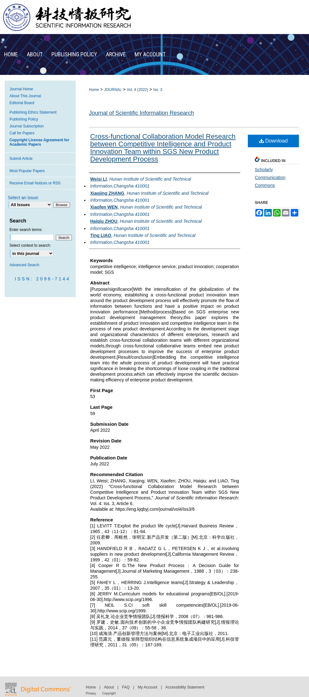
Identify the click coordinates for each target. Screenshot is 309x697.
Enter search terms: (26, 230)
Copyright (109, 693)
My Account (147, 687)
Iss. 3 (157, 89)
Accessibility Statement (185, 687)
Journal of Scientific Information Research (141, 113)
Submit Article (20, 158)
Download (273, 140)
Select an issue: (23, 197)
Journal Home (21, 89)
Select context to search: (30, 245)
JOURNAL (113, 89)
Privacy (91, 693)
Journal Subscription (26, 126)
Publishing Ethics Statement (32, 112)
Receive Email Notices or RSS (35, 183)
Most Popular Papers (27, 171)
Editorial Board (21, 103)
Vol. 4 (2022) (137, 89)
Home (94, 89)
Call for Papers (21, 133)
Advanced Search (24, 265)
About (109, 687)
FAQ (126, 687)
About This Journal (25, 96)
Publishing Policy (23, 119)
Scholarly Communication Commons (270, 177)
